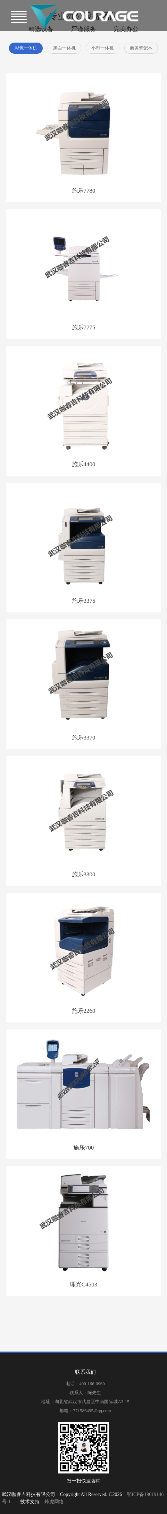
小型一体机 (102, 48)
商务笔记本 (141, 48)
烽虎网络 (54, 1501)
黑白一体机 (64, 48)
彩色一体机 (26, 48)
